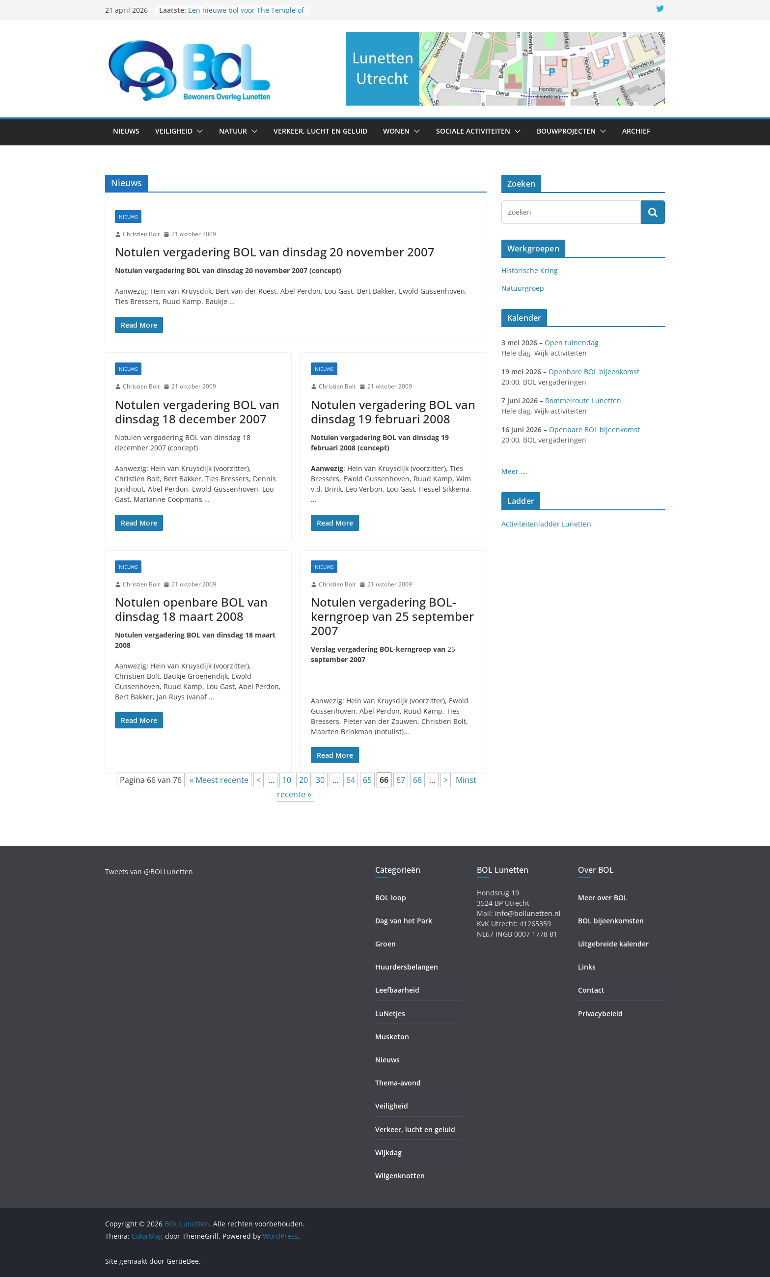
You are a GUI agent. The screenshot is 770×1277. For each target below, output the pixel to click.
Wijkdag (388, 1152)
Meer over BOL (603, 897)
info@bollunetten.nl (528, 913)
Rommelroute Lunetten (583, 400)
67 (400, 780)
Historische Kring (529, 270)
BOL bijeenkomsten (611, 920)
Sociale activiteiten (473, 131)
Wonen (396, 131)
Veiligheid (173, 131)
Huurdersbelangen (406, 967)
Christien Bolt (141, 234)
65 (367, 780)
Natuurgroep (522, 288)
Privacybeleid (600, 1013)
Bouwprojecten (566, 131)
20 (303, 780)
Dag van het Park (403, 920)
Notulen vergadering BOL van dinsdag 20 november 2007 (275, 252)
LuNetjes (390, 1013)
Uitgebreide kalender (613, 943)
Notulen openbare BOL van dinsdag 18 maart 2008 (191, 609)
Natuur (233, 131)
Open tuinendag (572, 342)
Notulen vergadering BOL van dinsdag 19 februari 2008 (393, 411)
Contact (591, 990)
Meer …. (514, 471)
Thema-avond (398, 1082)
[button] (197, 131)
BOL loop (390, 897)
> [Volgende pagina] (445, 780)
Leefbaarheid (397, 990)
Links (587, 967)
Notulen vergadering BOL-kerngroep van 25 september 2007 (392, 616)
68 (417, 780)
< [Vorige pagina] (258, 780)
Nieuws (126, 131)
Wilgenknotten (400, 1175)
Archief (636, 131)
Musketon (392, 1036)
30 (320, 780)
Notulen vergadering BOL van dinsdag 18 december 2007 (197, 411)
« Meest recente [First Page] (219, 780)
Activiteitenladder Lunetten (546, 523)
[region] (505, 69)
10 (286, 780)
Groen (385, 943)
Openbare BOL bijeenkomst (594, 371)
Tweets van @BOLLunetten (149, 871)
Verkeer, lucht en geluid (320, 131)
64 (350, 780)
